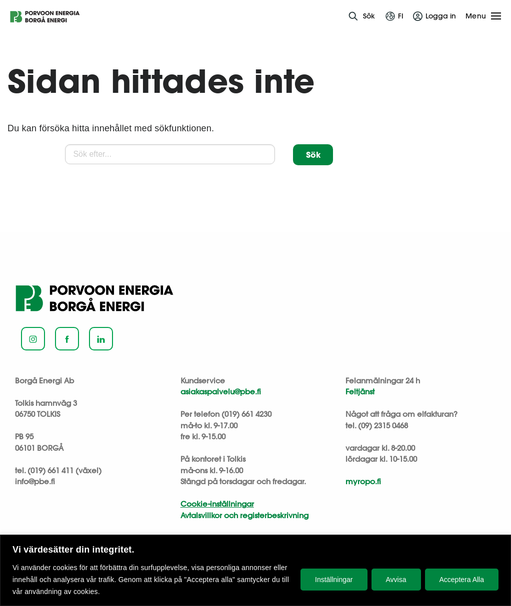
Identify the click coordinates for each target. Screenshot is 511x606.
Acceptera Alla (462, 580)
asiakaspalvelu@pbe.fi (220, 391)
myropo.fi (363, 481)
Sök (369, 15)
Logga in (441, 15)
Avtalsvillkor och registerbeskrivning (244, 515)
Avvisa (396, 580)
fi (401, 15)
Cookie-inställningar (217, 504)
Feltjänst (360, 391)
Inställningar (334, 580)
